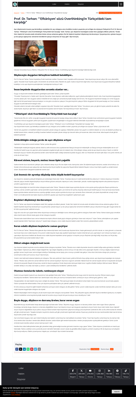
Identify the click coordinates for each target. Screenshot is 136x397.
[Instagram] (99, 374)
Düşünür (81, 4)
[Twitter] (82, 374)
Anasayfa (16, 13)
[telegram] (35, 349)
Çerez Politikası (15, 394)
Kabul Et (117, 391)
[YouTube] (90, 374)
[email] (39, 349)
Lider (54, 4)
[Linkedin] (109, 374)
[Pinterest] (117, 374)
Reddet (13, 392)
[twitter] (20, 349)
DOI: (109, 13)
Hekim (67, 4)
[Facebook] (73, 374)
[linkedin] (24, 349)
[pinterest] (31, 349)
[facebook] (16, 349)
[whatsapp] (28, 349)
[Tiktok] (126, 374)
